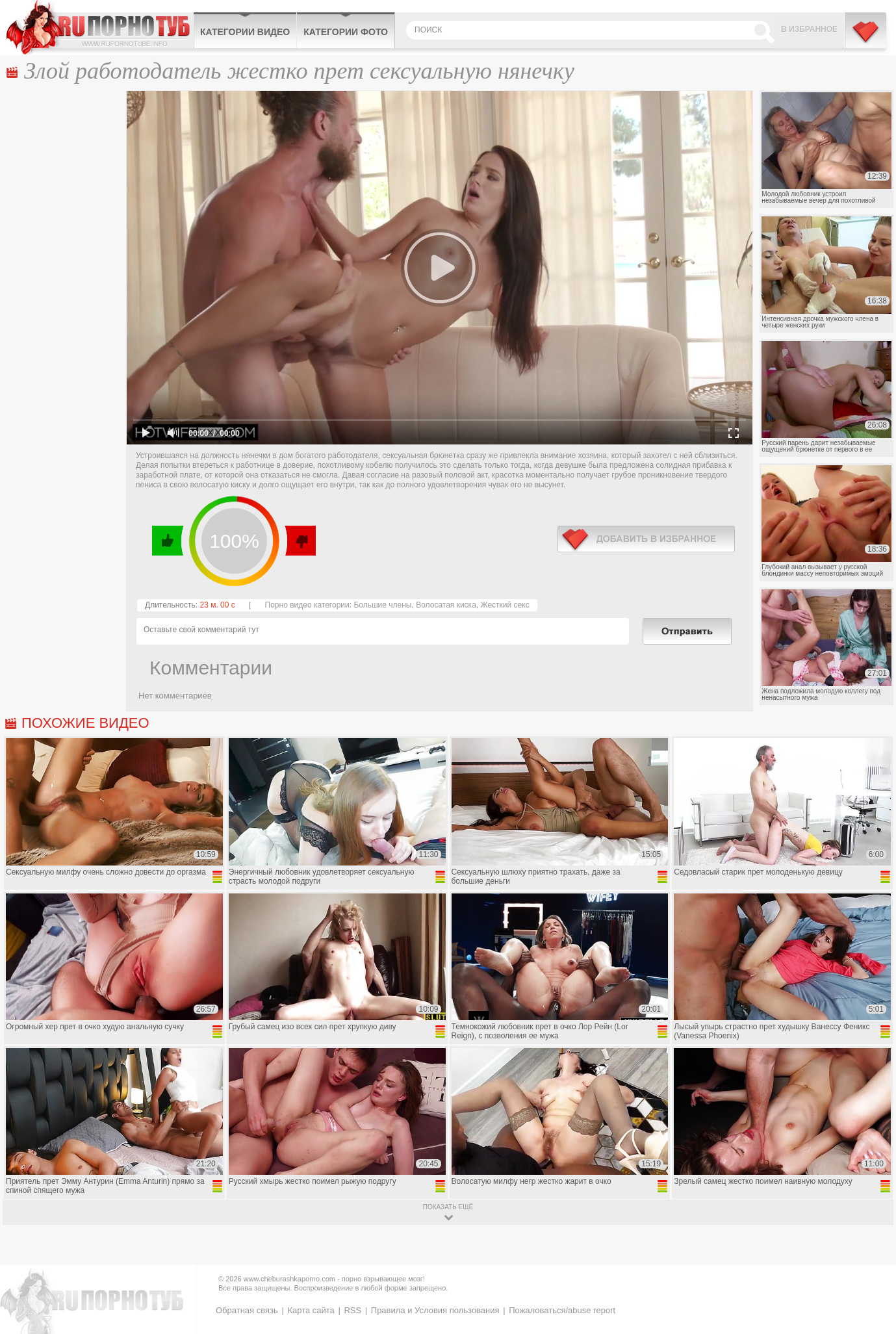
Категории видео (245, 32)
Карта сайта (310, 1310)
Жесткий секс (504, 604)
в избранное (646, 539)
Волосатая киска (446, 604)
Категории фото (345, 32)
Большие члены (382, 604)
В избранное (809, 29)
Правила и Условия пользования (435, 1310)
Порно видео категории (307, 604)
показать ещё (448, 1207)
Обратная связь (247, 1310)
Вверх (871, 1252)
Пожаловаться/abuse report (562, 1310)
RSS (352, 1310)
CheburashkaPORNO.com (99, 27)
